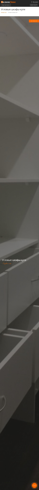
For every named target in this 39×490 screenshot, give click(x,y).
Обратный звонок (6, 5)
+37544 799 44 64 (33, 4)
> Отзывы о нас (6, 263)
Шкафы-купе (4, 12)
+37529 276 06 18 (33, 5)
